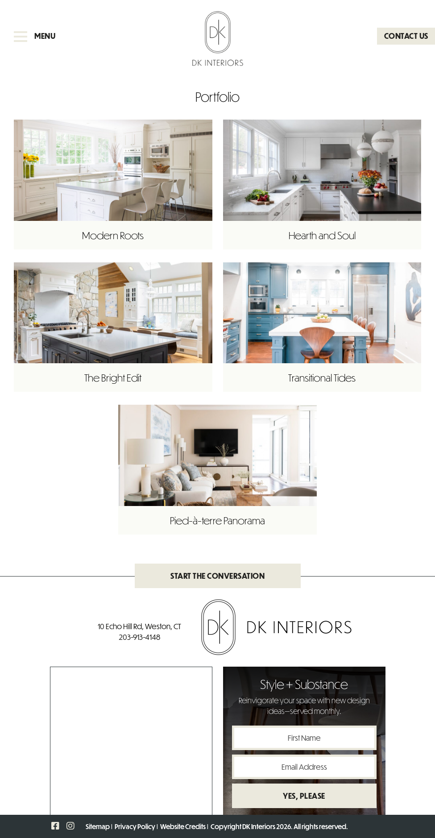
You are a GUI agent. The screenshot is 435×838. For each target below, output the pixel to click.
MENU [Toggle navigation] (34, 36)
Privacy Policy (135, 826)
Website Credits (183, 826)
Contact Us (406, 36)
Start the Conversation (217, 576)
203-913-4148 (139, 637)
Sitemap (98, 826)
